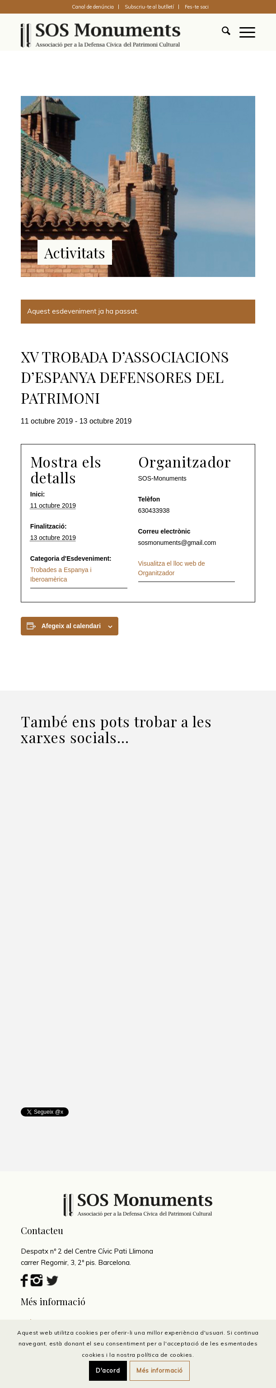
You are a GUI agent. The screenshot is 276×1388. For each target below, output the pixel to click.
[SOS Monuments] (114, 32)
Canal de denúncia (93, 7)
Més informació (159, 1370)
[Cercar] (221, 32)
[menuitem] (93, 7)
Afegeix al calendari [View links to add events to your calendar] (71, 626)
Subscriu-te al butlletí (149, 7)
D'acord (108, 1370)
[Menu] (242, 32)
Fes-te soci (197, 7)
